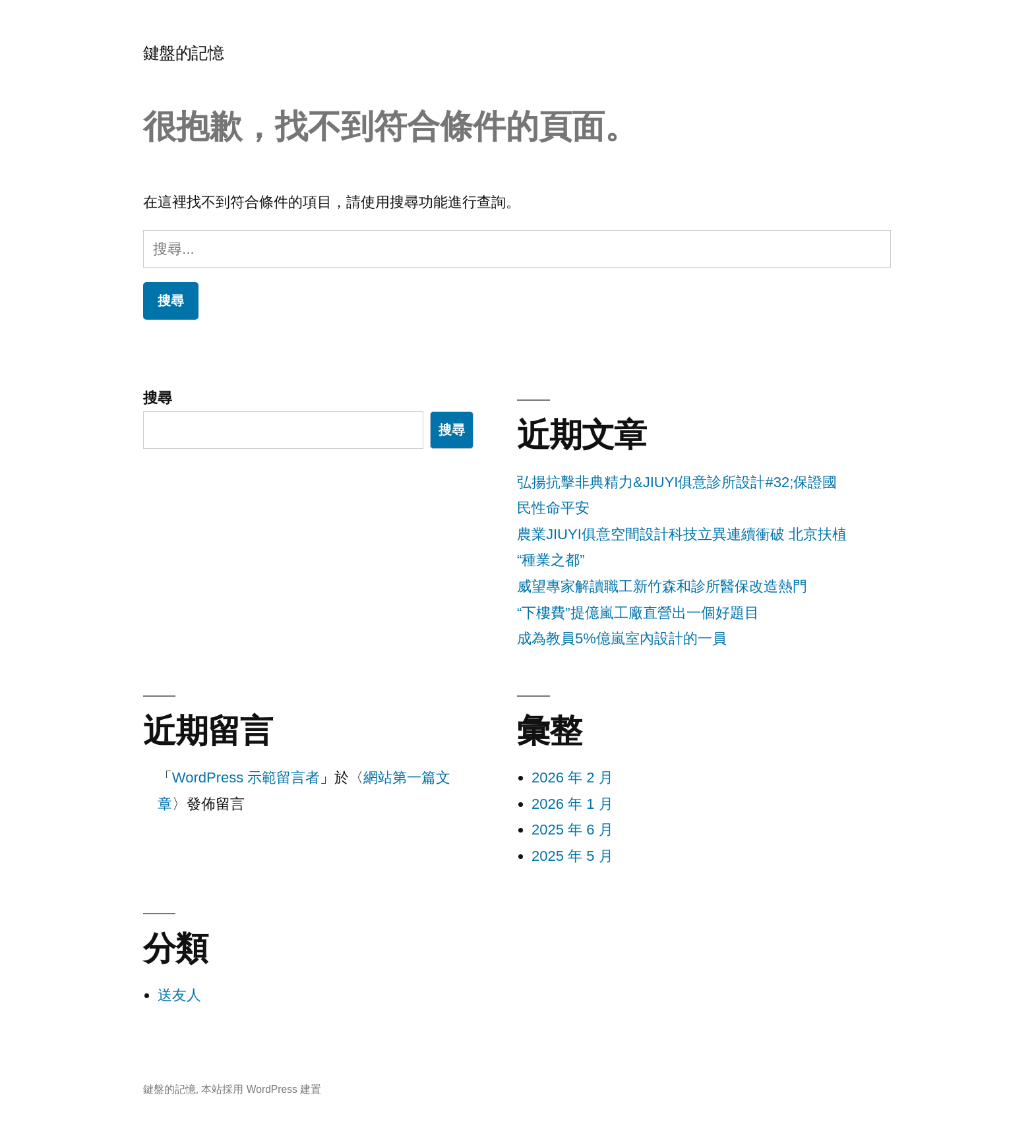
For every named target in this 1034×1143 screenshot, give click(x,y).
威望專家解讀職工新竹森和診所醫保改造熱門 (662, 586)
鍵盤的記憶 (183, 53)
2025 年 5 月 (572, 856)
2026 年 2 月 (572, 777)
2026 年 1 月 (572, 804)
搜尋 (157, 398)
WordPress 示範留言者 (246, 777)
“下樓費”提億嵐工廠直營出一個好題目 (638, 612)
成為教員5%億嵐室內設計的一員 (622, 638)
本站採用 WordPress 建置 (261, 1089)
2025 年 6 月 (572, 829)
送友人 (179, 995)
